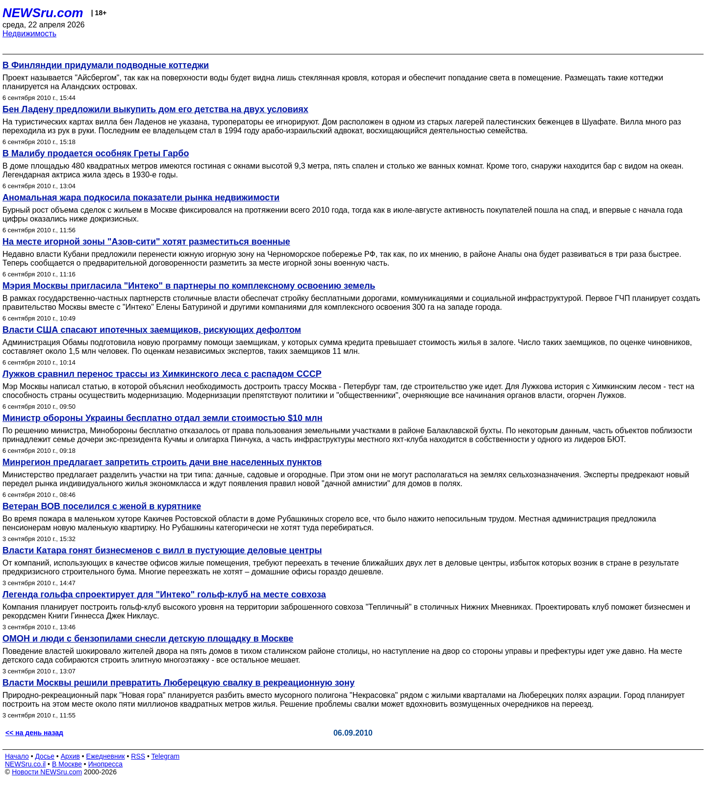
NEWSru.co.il (25, 764)
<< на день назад (34, 733)
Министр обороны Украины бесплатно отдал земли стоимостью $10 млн (162, 418)
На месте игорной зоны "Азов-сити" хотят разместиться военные (146, 242)
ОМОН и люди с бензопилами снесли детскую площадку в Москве (147, 638)
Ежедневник (105, 756)
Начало (17, 756)
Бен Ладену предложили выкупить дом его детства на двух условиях (155, 109)
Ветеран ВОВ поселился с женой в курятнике (101, 506)
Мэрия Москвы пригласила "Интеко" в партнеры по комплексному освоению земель (188, 286)
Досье (44, 756)
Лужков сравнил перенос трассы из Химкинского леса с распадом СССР (162, 374)
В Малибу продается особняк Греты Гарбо (95, 153)
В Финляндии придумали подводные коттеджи (105, 65)
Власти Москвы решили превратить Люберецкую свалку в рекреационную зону (178, 683)
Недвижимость (29, 33)
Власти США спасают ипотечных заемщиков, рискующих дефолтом (151, 330)
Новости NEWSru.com (47, 772)
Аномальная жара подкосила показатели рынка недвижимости (140, 197)
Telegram (165, 756)
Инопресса (105, 764)
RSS (138, 756)
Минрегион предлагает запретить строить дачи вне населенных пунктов (162, 462)
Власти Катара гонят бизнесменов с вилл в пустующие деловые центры (162, 550)
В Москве (67, 764)
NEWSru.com (42, 12)
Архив (70, 756)
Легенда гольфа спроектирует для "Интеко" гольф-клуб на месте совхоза (164, 594)
